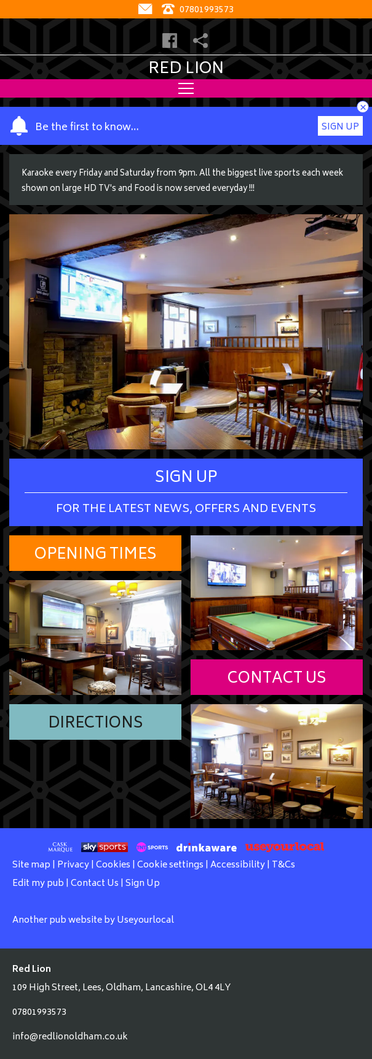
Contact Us (277, 679)
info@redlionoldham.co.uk (70, 1037)
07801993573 (39, 1012)
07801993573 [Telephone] (198, 10)
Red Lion (186, 69)
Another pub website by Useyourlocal (93, 920)
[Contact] (146, 10)
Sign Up (340, 127)
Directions (95, 724)
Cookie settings (170, 865)
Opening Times (95, 555)
